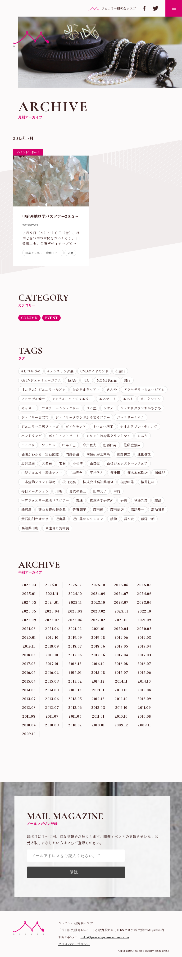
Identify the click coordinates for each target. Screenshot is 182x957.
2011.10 (121, 707)
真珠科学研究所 (102, 500)
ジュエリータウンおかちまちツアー (82, 417)
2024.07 (121, 593)
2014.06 (29, 690)
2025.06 (121, 584)
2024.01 (52, 602)
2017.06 (98, 655)
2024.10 (75, 593)
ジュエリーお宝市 (35, 417)
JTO (86, 380)
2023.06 (144, 602)
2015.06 (144, 672)
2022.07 (52, 619)
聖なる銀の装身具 (52, 509)
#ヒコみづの (31, 371)
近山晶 (60, 518)
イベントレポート (28, 152)
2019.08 (98, 637)
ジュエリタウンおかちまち (140, 408)
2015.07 (121, 672)
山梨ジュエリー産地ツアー (43, 253)
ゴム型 (91, 408)
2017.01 (52, 663)
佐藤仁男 (110, 445)
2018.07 (75, 646)
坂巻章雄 (28, 463)
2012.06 (75, 707)
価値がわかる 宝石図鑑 (40, 454)
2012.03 (98, 707)
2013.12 (75, 690)
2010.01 (98, 725)
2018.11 (29, 646)
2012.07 (52, 707)
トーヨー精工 (103, 426)
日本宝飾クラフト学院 (38, 481)
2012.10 (121, 698)
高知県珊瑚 (29, 528)
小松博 (78, 463)
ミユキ (142, 435)
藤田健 (98, 509)
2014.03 (52, 690)
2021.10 (121, 619)
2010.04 (29, 725)
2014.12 (98, 681)
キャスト (28, 408)
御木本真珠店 (137, 472)
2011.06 (75, 716)
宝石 (62, 463)
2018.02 (29, 655)
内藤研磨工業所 (98, 454)
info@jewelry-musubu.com (105, 937)
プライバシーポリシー (74, 944)
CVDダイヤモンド (94, 371)
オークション (150, 398)
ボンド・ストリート (64, 435)
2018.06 (98, 646)
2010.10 (121, 716)
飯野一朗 (148, 518)
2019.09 (75, 637)
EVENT (51, 317)
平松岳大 (96, 472)
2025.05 (144, 584)
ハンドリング (31, 435)
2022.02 (98, 619)
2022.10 (144, 611)
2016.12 (75, 663)
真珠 (79, 500)
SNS (127, 380)
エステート (107, 398)
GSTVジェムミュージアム (41, 380)
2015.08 (98, 672)
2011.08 (28, 716)
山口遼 (95, 463)
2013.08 (144, 690)
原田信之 (144, 454)
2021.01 (98, 628)
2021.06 (52, 628)
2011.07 (52, 716)
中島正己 (69, 445)
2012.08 (29, 707)
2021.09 (144, 619)
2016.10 (98, 663)
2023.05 (29, 611)
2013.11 (98, 690)
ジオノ (108, 408)
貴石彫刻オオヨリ (35, 518)
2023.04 (52, 611)
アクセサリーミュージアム (144, 389)
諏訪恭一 (138, 509)
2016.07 (144, 663)
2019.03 (144, 637)
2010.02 (75, 725)
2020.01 (29, 637)
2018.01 (52, 655)
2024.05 (29, 602)
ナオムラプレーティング (138, 426)
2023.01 (121, 611)
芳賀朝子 (79, 509)
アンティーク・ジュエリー (72, 398)
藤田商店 (117, 509)
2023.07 (121, 602)
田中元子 (100, 491)
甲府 (117, 491)
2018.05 (121, 646)
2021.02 (75, 628)
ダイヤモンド (75, 426)
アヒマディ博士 (33, 398)
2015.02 (75, 681)
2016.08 (121, 663)
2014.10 (144, 681)
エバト (128, 398)
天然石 (47, 463)
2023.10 (98, 602)
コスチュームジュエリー (60, 408)
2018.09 (52, 646)
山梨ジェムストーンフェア (127, 463)
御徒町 (115, 472)
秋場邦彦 (141, 500)
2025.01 (29, 593)
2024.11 (52, 593)
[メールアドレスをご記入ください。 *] (76, 856)
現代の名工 (77, 491)
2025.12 (75, 584)
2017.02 (29, 663)
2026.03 (29, 584)
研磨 (70, 253)
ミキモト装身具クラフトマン (108, 435)
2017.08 (75, 655)
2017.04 (121, 655)
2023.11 (75, 602)
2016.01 (75, 672)
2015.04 (29, 681)
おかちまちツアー (86, 389)
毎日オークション (35, 491)
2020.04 (121, 628)
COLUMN (29, 317)
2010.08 (144, 716)
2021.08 (29, 628)
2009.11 (144, 725)
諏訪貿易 (158, 509)
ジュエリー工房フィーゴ (40, 426)
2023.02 (98, 611)
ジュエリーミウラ (130, 417)
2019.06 (121, 637)
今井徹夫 (89, 445)
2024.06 (144, 593)
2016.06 (29, 672)
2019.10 (52, 637)
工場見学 (76, 472)
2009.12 (121, 725)
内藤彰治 (72, 454)
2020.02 (144, 628)
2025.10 (98, 584)
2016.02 (52, 672)
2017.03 (144, 655)
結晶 (158, 500)
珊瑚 (58, 491)
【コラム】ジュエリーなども (43, 389)
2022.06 (75, 619)
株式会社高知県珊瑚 (98, 481)
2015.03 (52, 681)
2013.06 (52, 698)
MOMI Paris (107, 380)
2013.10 (121, 690)
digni (120, 371)
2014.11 (121, 681)
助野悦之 (124, 454)
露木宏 (129, 518)
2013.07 (29, 698)
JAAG (72, 380)
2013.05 (75, 698)
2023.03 (75, 611)
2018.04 (144, 646)
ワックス (48, 445)
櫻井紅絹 (148, 481)
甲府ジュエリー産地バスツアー (45, 500)
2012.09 (144, 698)
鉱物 (113, 518)
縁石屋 (26, 509)
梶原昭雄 (127, 481)
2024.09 (98, 593)
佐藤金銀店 (132, 445)
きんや (112, 389)
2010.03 (52, 725)
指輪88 (160, 472)
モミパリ (28, 445)
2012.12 (98, 698)
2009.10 (29, 733)
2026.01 (52, 584)
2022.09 (29, 619)
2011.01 (98, 716)
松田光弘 (69, 481)
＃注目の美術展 (57, 528)
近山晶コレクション (88, 518)
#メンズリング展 (60, 371)
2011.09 (144, 707)
